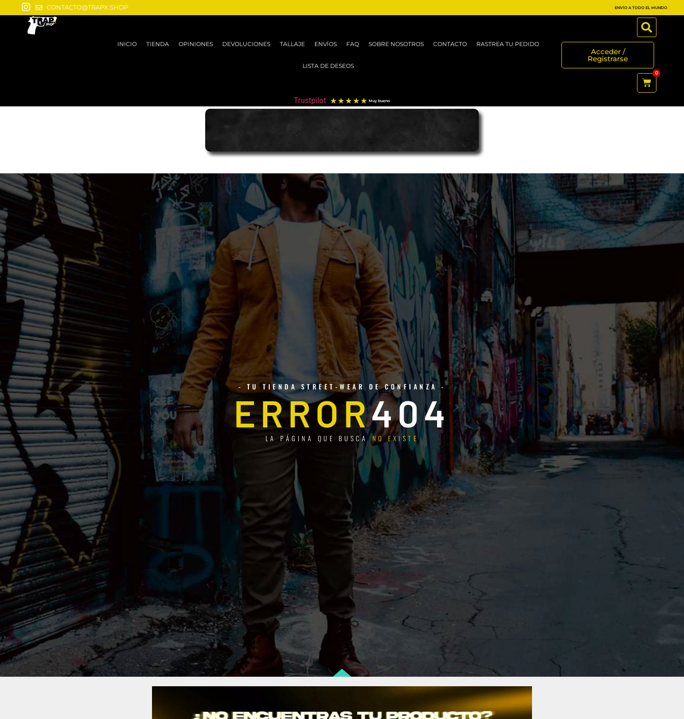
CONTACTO (450, 43)
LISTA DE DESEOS (328, 65)
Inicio (127, 43)
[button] (646, 27)
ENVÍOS (325, 43)
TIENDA (157, 43)
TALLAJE (292, 43)
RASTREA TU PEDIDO (507, 43)
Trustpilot (310, 100)
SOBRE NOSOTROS (396, 43)
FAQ (352, 43)
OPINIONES (196, 43)
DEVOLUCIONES (246, 43)
